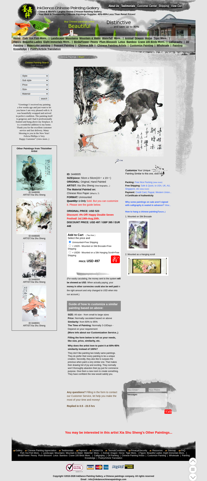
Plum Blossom (108, 41)
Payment (83, 450)
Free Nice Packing (148, 182)
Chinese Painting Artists (111, 45)
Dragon (139, 38)
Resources (157, 450)
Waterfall (107, 38)
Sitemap (172, 450)
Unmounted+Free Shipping (83, 242)
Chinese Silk (85, 45)
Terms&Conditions (116, 450)
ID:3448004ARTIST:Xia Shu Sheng (34, 279)
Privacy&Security (139, 450)
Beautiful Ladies (32, 41)
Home (16, 38)
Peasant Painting (64, 45)
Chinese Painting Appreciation (42, 450)
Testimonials (67, 450)
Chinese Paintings (68, 57)
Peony (94, 41)
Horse (148, 38)
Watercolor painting (38, 45)
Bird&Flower (81, 41)
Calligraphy (175, 41)
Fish (25, 38)
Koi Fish (34, 38)
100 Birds (151, 41)
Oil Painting (113, 455)
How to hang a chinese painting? (145, 211)
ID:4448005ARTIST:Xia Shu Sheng (34, 236)
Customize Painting (141, 45)
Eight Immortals (52, 41)
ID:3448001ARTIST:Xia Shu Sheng (34, 323)
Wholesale (163, 45)
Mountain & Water (90, 38)
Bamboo (132, 41)
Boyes (81, 57)
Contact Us (97, 450)
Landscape (57, 38)
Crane (141, 41)
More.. (43, 38)
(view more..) (43, 139)
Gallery (19, 450)
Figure (17, 41)
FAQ (183, 450)
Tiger (156, 38)
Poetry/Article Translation (45, 49)
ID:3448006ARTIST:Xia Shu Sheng (34, 192)
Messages (147, 400)
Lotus (121, 41)
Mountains (72, 38)
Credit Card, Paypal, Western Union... (154, 192)
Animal (129, 38)
